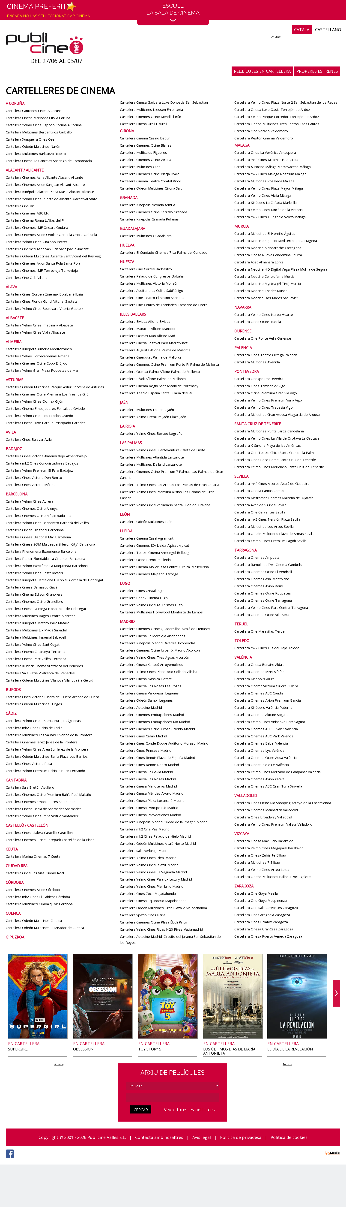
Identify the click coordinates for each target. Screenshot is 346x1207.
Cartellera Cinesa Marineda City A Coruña (38, 117)
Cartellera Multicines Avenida (257, 362)
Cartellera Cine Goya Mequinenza (260, 900)
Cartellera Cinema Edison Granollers (34, 594)
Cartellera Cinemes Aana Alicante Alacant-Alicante (44, 177)
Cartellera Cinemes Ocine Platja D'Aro (149, 174)
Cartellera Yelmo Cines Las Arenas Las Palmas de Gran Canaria (169, 484)
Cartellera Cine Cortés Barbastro (146, 269)
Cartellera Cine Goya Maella (256, 893)
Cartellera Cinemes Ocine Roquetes (262, 593)
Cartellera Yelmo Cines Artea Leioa (261, 869)
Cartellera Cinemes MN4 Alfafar (259, 671)
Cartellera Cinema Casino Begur (145, 138)
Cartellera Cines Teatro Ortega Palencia (266, 355)
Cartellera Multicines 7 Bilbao (257, 862)
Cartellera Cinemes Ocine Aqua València (265, 757)
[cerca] (172, 1097)
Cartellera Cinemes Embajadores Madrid (152, 714)
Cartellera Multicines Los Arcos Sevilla (264, 526)
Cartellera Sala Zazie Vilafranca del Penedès (40, 673)
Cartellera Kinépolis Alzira (254, 678)
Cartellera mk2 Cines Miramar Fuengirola (266, 159)
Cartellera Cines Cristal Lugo (142, 590)
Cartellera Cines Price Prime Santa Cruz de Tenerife (275, 459)
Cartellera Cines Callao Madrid (143, 736)
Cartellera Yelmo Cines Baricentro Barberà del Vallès (47, 522)
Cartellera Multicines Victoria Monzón (149, 283)
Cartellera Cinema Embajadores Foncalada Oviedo (45, 408)
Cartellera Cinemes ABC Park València (263, 736)
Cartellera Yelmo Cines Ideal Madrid (148, 857)
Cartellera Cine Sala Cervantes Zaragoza (266, 907)
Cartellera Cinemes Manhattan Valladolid (266, 810)
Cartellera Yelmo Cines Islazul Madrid (149, 865)
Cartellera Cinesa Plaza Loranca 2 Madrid (152, 800)
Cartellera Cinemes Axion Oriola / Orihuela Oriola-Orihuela (51, 234)
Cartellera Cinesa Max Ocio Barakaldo (263, 841)
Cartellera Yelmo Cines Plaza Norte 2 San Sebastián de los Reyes (285, 102)
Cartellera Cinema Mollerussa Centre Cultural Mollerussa (164, 566)
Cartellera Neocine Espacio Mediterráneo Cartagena (275, 240)
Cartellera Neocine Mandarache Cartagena (267, 247)
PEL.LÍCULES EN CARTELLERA (262, 71)
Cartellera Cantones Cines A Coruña (34, 110)
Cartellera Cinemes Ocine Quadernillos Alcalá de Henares (165, 628)
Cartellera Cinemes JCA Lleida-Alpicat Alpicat (154, 545)
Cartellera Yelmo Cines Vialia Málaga (262, 195)
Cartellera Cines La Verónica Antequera (265, 152)
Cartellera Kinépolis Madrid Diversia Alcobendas (158, 643)
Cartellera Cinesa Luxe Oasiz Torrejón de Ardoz (272, 109)
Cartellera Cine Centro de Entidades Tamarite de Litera (163, 304)
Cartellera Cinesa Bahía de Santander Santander (43, 808)
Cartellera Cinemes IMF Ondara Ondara (37, 227)
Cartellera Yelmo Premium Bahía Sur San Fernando (45, 770)
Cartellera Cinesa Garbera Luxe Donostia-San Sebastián (164, 102)
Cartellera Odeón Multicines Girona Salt (151, 188)
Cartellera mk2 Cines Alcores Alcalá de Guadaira (271, 483)
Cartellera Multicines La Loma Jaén (147, 409)
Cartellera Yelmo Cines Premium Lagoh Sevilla (270, 540)
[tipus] (172, 1086)
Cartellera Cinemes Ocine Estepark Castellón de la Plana (50, 839)
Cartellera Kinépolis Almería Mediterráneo (39, 349)
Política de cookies (289, 1137)
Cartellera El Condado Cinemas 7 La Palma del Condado (163, 252)
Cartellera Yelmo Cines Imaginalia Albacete (39, 325)
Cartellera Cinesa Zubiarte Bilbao (260, 855)
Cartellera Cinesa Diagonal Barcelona (35, 530)
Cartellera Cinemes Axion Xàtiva (259, 779)
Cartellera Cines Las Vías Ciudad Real (35, 873)
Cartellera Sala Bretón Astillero (30, 787)
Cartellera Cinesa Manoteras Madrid (148, 786)
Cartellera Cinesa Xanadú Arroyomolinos (151, 664)
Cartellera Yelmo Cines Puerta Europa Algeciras (43, 720)
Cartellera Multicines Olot (140, 166)
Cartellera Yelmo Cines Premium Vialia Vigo (268, 400)
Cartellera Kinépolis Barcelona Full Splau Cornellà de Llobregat (54, 580)
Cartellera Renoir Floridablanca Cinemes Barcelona (45, 558)
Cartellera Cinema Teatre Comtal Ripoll (150, 181)
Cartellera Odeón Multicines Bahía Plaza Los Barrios (47, 756)
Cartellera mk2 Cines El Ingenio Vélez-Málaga (270, 216)
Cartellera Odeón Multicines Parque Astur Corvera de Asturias (55, 387)
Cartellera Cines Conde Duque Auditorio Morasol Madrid (164, 743)
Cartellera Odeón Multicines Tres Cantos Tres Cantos (276, 123)
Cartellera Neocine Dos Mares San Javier (266, 298)
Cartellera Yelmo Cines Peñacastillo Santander (42, 816)
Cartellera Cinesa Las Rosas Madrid (148, 779)
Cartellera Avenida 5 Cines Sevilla (260, 505)
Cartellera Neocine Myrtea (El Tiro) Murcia (267, 283)
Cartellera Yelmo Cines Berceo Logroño (151, 433)
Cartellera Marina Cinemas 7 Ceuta (33, 856)
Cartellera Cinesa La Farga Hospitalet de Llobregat (46, 608)
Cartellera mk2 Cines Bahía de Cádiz (34, 727)
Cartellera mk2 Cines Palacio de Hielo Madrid (155, 836)
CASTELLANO (328, 29)
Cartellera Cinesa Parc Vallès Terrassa (36, 658)
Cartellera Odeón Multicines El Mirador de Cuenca (45, 927)
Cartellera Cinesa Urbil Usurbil (143, 123)
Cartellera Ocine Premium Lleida (145, 559)
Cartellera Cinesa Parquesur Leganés (149, 693)
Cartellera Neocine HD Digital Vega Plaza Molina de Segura (280, 269)
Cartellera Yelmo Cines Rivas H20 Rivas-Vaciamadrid (161, 929)
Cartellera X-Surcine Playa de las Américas (267, 445)
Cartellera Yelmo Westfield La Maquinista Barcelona (47, 565)
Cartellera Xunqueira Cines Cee (30, 139)
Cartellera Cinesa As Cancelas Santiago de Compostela (49, 160)
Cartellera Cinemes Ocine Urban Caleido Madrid (157, 729)
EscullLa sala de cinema (173, 12)
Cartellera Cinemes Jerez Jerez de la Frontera (42, 742)
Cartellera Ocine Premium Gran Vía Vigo (265, 393)
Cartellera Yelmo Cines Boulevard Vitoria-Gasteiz (44, 308)
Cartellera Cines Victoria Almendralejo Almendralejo (46, 456)
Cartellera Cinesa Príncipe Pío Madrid (149, 807)
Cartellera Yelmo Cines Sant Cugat (33, 644)
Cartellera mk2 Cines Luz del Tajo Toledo (266, 648)
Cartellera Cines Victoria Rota (29, 763)
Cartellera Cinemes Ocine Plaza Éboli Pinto (153, 922)
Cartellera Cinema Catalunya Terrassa (35, 651)
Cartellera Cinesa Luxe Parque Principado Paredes (46, 422)
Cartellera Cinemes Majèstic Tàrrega (149, 574)
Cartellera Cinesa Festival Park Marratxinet (154, 343)
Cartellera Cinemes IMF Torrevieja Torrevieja (42, 270)
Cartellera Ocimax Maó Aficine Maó (147, 335)
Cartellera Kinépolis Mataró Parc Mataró (37, 623)
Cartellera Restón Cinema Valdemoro (263, 138)
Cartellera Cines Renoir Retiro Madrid (149, 764)
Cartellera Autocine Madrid (141, 707)
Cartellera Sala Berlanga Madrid (145, 850)
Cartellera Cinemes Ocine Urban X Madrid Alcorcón (160, 650)
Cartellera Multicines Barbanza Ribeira (36, 153)
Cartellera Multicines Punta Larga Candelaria (269, 431)
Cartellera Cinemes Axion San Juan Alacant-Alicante (45, 184)
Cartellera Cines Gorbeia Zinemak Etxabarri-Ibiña (44, 294)
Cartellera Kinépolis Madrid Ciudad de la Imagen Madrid (164, 822)
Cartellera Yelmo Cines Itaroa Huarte (263, 314)
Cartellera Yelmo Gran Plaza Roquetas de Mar (42, 370)
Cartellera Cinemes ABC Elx (27, 213)
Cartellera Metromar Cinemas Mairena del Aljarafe (273, 497)
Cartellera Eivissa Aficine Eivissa (145, 321)
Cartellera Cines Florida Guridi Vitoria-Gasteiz (41, 301)
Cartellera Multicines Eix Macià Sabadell (36, 630)
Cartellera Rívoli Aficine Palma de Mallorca (153, 378)
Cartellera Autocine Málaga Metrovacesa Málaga (272, 166)
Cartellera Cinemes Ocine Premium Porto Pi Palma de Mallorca (169, 364)
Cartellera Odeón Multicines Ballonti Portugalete (272, 876)
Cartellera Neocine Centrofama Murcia (264, 276)
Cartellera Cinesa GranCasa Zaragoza (263, 929)
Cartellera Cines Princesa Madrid (145, 750)
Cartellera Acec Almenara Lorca (258, 262)
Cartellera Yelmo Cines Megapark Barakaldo (269, 848)
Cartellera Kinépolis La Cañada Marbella (265, 202)
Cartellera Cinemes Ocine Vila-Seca (261, 614)
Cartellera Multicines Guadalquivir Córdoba (39, 904)
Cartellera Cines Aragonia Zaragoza (262, 914)
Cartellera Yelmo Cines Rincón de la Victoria (268, 209)
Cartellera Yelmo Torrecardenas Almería (37, 356)
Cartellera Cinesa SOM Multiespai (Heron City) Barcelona (50, 544)
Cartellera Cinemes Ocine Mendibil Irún (150, 116)
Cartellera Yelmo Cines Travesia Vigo (263, 407)
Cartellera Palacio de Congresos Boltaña (152, 276)
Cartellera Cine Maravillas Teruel (259, 631)
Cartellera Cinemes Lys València (259, 750)
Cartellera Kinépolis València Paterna (263, 707)
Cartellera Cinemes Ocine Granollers (34, 601)
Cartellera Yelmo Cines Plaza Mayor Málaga (268, 188)
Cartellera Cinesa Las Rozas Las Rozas (150, 686)
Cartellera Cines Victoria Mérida (30, 484)
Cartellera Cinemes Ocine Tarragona (263, 600)
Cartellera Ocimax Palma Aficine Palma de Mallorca (160, 371)
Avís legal (201, 1137)
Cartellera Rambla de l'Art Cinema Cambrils (268, 564)
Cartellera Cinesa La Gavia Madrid (146, 771)
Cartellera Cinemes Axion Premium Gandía (267, 700)
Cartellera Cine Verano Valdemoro (261, 131)
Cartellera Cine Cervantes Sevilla (259, 512)
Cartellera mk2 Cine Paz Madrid (145, 829)
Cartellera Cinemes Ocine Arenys (32, 508)
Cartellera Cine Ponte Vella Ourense (262, 338)
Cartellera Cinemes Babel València (261, 743)
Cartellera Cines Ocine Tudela (257, 321)
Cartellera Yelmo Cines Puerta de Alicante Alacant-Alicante (51, 198)
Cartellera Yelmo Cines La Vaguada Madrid (153, 872)
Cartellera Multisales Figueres (143, 152)
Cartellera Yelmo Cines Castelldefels (34, 572)
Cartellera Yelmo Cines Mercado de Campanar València (277, 771)
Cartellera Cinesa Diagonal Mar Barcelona (38, 537)
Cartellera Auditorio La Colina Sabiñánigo (151, 290)
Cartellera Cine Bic (20, 206)
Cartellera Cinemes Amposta (257, 557)
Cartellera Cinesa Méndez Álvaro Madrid (151, 793)
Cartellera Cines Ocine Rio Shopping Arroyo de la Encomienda (282, 802)
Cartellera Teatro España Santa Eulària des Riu (157, 393)
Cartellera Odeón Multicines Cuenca (34, 920)
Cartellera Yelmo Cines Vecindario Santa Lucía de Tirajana (165, 505)
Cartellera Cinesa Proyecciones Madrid (150, 814)
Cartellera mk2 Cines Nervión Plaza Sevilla (267, 519)
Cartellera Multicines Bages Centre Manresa (40, 615)
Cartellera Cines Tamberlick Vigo (259, 385)
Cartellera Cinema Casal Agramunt (146, 538)
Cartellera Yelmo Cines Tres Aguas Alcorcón (154, 657)
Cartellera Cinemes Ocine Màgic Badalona (38, 515)
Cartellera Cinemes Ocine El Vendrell (263, 571)
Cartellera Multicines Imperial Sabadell (36, 637)
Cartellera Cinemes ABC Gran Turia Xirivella (268, 786)
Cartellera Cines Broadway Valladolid (263, 817)
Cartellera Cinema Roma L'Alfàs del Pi (35, 220)
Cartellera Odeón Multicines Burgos (34, 704)
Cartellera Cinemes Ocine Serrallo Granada (153, 212)
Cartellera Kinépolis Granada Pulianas (149, 219)
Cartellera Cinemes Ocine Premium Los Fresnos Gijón (48, 394)
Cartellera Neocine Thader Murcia (260, 290)
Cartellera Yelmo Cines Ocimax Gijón (34, 401)
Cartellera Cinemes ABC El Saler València (266, 729)
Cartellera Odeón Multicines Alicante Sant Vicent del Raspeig (53, 256)
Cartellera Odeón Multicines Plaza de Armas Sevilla (274, 533)
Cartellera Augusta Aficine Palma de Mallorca (155, 350)
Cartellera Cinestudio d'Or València (261, 764)
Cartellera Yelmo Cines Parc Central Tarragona (271, 607)
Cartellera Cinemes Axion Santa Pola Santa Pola (43, 263)
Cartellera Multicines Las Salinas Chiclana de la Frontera (49, 735)
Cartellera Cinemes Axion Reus (258, 586)
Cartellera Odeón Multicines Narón (33, 146)
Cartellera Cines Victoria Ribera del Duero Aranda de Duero (52, 696)
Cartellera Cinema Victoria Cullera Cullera (266, 686)
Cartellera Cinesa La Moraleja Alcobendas (152, 636)
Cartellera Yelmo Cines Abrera (29, 501)
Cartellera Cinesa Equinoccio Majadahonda (153, 900)
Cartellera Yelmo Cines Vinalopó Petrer (36, 241)
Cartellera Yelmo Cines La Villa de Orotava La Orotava (276, 438)
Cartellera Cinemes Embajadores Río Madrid (155, 721)
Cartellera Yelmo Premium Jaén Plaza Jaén (153, 416)
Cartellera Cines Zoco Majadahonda (148, 893)
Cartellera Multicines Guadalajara (146, 235)
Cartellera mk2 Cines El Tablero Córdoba (38, 896)
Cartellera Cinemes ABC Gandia (258, 693)
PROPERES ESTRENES (317, 71)
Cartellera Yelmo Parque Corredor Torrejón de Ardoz (276, 116)
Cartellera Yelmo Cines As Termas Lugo (151, 605)
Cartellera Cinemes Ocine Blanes (145, 145)
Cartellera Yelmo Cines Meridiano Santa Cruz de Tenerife (279, 467)
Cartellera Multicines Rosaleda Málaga (264, 181)
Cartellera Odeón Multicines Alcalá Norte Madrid (158, 843)
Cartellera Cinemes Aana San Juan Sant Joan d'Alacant (47, 249)
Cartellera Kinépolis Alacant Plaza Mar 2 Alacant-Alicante (50, 191)
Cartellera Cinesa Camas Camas (259, 490)
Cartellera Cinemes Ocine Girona (145, 159)
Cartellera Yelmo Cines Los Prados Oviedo (39, 415)
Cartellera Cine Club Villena (26, 277)
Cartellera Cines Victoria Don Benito (34, 477)
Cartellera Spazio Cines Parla (142, 915)
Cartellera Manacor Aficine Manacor (148, 328)
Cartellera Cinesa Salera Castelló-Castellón (39, 832)
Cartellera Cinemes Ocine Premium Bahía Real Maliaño (48, 794)
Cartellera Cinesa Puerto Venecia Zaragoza (268, 936)
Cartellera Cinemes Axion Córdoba (33, 889)
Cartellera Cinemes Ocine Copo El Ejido (36, 363)
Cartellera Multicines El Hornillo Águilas (264, 233)
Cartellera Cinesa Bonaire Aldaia (259, 664)
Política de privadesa (240, 1137)
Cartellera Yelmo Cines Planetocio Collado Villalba (158, 671)
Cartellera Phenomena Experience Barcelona (41, 551)
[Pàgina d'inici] (45, 44)
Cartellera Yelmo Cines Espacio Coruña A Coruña (44, 125)
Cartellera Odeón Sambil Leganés (146, 700)
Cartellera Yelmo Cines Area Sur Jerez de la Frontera (47, 749)
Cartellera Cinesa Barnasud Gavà (31, 587)
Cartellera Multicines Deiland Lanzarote (151, 464)
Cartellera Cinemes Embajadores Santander (40, 801)
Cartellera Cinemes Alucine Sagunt (261, 714)
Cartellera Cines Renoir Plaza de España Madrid (157, 757)
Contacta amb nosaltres (159, 1137)
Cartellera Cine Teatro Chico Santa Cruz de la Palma (275, 452)
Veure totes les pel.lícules (189, 1109)
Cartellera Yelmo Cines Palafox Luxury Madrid (156, 879)
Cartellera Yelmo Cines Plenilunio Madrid (151, 886)
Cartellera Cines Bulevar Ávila (29, 439)
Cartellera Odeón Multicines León (146, 521)
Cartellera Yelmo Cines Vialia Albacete (35, 332)
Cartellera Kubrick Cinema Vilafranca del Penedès (44, 666)
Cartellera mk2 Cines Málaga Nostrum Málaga (270, 174)
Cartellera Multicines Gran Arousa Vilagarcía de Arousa (277, 414)
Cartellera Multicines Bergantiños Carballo (39, 132)
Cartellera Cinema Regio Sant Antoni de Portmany (159, 385)
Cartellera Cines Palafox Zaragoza (261, 922)
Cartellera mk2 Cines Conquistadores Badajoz (42, 463)
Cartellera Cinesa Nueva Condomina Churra (268, 255)
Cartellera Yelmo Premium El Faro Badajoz (39, 470)
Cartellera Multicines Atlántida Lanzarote (152, 457)
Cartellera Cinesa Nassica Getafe (146, 678)
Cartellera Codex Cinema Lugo (144, 597)
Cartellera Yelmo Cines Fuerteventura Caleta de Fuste (162, 450)
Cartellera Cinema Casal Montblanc (261, 578)
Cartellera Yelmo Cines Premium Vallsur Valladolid (273, 824)
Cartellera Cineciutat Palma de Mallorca (151, 357)
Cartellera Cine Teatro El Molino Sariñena (152, 297)
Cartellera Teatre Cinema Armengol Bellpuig (154, 552)
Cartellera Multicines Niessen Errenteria (151, 109)
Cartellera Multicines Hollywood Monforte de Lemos (161, 612)
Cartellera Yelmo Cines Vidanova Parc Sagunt (269, 721)
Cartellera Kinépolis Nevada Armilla (147, 204)
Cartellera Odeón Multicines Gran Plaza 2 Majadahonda (163, 907)
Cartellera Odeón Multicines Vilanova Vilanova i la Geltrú (49, 680)
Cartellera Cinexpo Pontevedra (258, 378)
